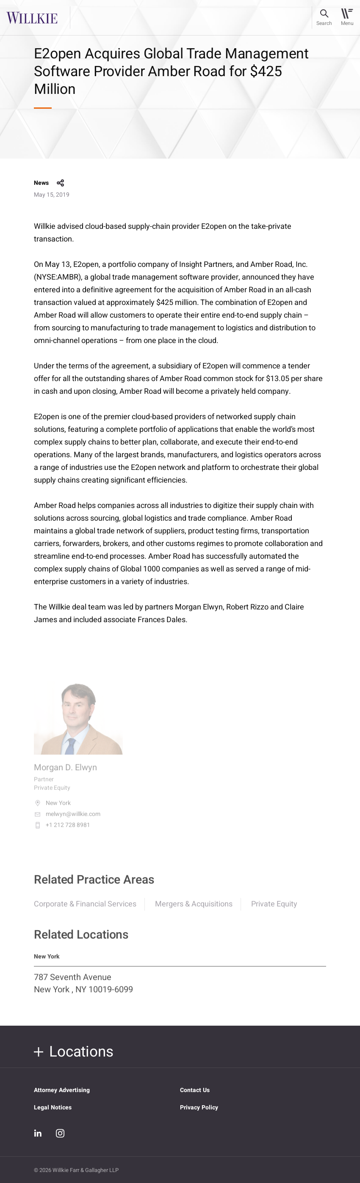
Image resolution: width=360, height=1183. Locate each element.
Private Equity (274, 909)
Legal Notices (53, 1107)
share (60, 183)
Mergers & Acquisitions (194, 909)
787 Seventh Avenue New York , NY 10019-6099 (83, 988)
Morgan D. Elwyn (65, 774)
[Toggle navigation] (347, 17)
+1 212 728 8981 (62, 831)
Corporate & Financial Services (85, 909)
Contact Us (195, 1090)
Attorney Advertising (62, 1090)
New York (52, 809)
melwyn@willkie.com (67, 820)
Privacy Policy (199, 1107)
